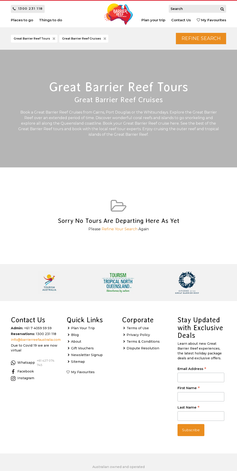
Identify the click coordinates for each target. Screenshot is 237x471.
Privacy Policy (138, 335)
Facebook (22, 371)
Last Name (189, 408)
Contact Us (181, 20)
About (76, 341)
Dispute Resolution (143, 348)
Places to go (22, 20)
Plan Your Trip (83, 328)
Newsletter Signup (87, 355)
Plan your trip (153, 20)
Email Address (192, 369)
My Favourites (211, 20)
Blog (75, 335)
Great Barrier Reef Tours (35, 38)
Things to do (50, 20)
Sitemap (78, 362)
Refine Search (201, 38)
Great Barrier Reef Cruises (84, 38)
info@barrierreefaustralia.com (36, 340)
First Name (189, 388)
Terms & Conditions (143, 341)
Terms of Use (138, 328)
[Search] (222, 9)
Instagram (22, 378)
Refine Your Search (119, 229)
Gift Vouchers (82, 348)
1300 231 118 (28, 8)
